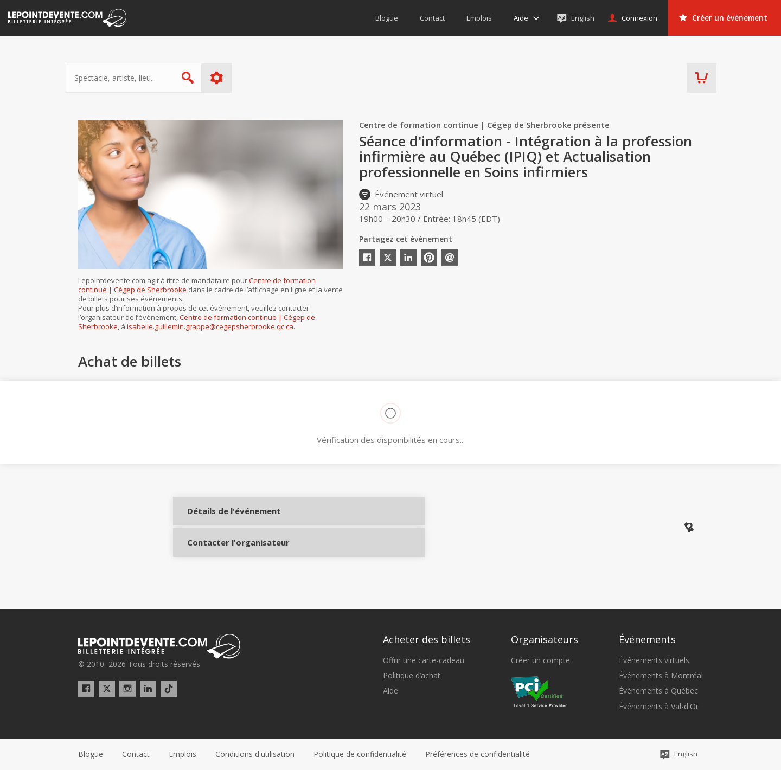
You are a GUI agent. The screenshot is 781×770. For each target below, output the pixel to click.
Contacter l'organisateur (223, 551)
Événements (647, 639)
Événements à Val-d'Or (659, 706)
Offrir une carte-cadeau (423, 660)
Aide (390, 691)
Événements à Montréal (661, 676)
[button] (477, 754)
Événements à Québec (658, 691)
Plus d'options (229, 78)
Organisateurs (544, 639)
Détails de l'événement (223, 519)
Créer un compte (540, 660)
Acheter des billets (426, 639)
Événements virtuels (654, 660)
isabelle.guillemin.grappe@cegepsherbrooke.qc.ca (210, 326)
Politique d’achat (411, 676)
